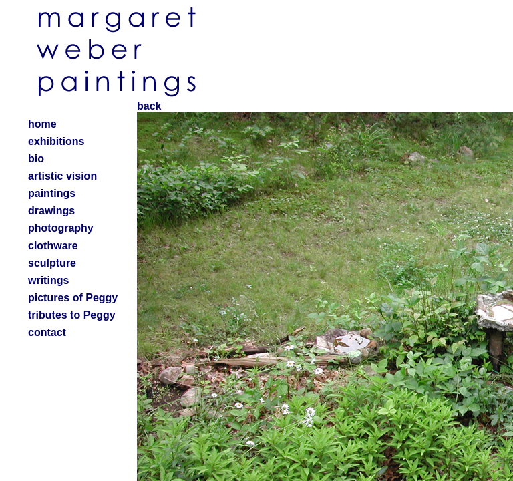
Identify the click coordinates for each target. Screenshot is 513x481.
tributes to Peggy (72, 315)
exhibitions (56, 141)
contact (47, 332)
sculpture (52, 263)
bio (36, 158)
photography (61, 228)
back (149, 106)
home (42, 124)
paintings (51, 193)
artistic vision (62, 176)
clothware (53, 245)
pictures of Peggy (73, 297)
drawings (51, 210)
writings (48, 280)
